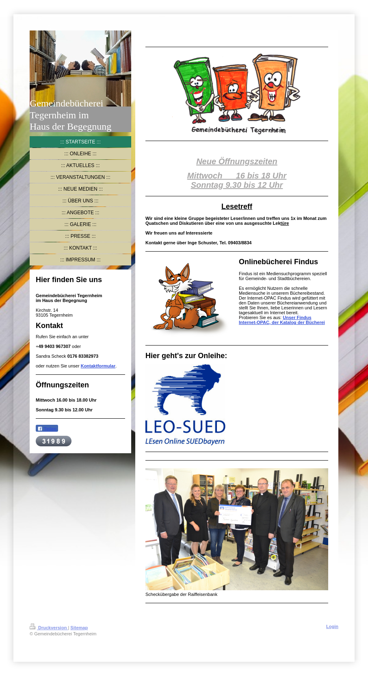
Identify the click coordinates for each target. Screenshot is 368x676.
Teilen (46, 428)
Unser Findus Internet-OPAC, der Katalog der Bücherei (282, 320)
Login (332, 626)
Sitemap (79, 627)
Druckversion (49, 627)
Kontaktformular (98, 365)
